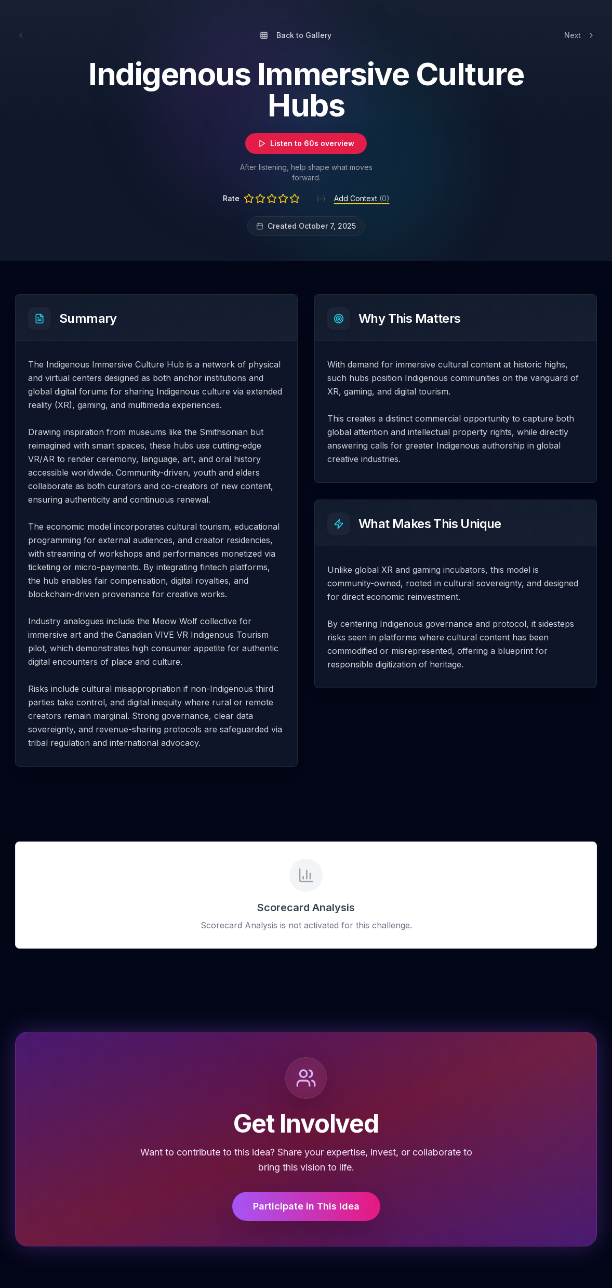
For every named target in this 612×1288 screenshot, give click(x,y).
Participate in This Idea (306, 1206)
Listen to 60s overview (306, 143)
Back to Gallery (295, 35)
